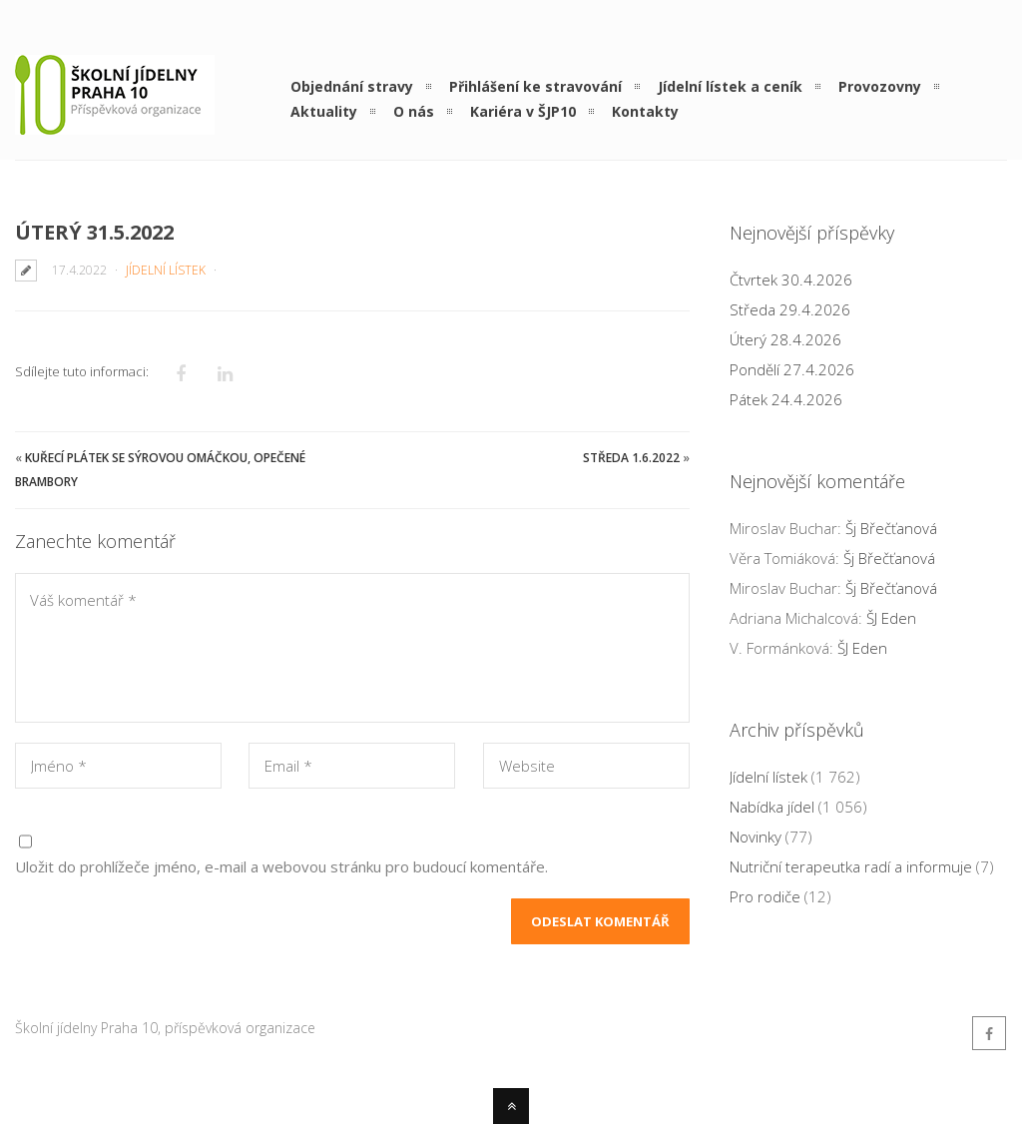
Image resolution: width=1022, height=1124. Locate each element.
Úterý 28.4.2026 (785, 339)
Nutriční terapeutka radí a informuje (851, 866)
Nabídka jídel (772, 807)
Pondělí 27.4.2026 (792, 369)
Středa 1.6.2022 (631, 457)
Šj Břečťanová (891, 528)
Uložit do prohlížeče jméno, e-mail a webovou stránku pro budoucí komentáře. (281, 866)
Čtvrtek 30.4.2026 (791, 279)
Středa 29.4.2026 (790, 309)
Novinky (755, 836)
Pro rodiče (765, 896)
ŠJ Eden (891, 618)
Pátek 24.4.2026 (786, 399)
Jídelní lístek (166, 270)
